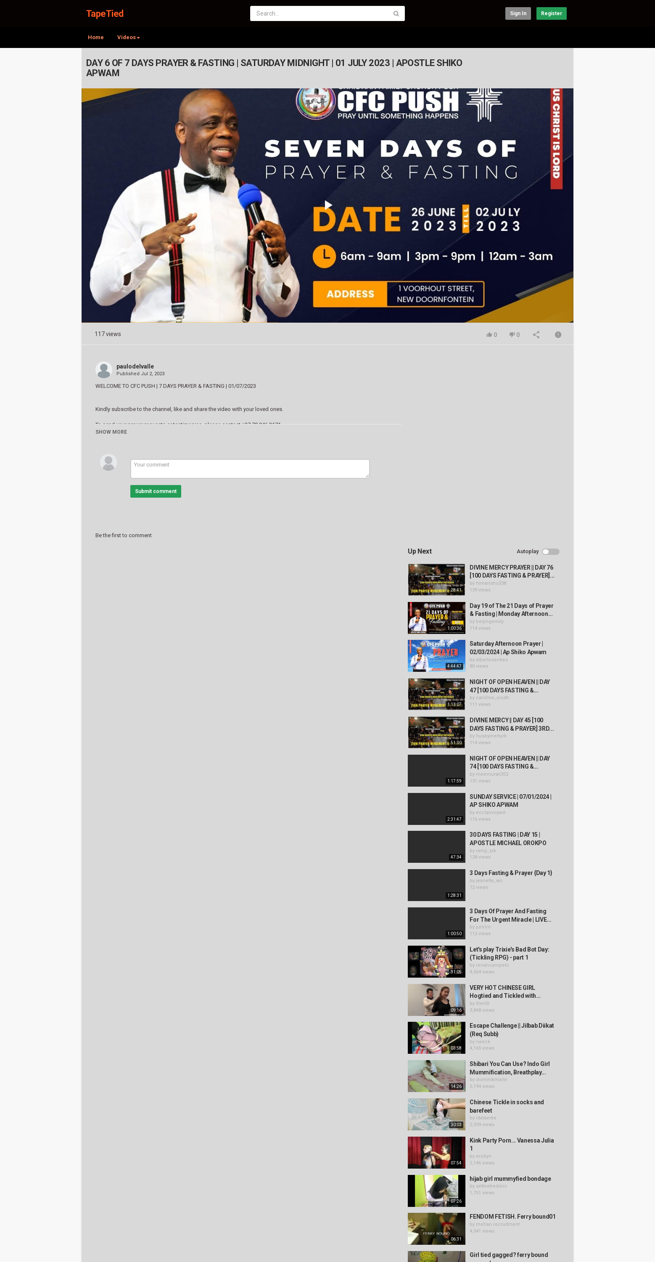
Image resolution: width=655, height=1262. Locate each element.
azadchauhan (493, 1080)
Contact (113, 1220)
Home (96, 37)
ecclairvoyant (492, 621)
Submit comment (156, 491)
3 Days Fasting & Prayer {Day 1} (513, 682)
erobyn (486, 965)
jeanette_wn (491, 689)
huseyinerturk (493, 545)
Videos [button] (128, 37)
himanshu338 (493, 392)
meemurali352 (494, 583)
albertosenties (494, 469)
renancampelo (494, 774)
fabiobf (486, 1118)
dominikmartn (494, 889)
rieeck (485, 851)
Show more (111, 432)
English (553, 1247)
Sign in (518, 13)
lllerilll (484, 812)
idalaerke (488, 927)
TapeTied (105, 13)
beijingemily (492, 430)
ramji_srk (488, 660)
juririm (485, 736)
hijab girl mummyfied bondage (512, 987)
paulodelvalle (135, 366)
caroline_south (494, 507)
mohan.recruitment (500, 1042)
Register (551, 13)
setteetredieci (493, 995)
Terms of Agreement (157, 1220)
